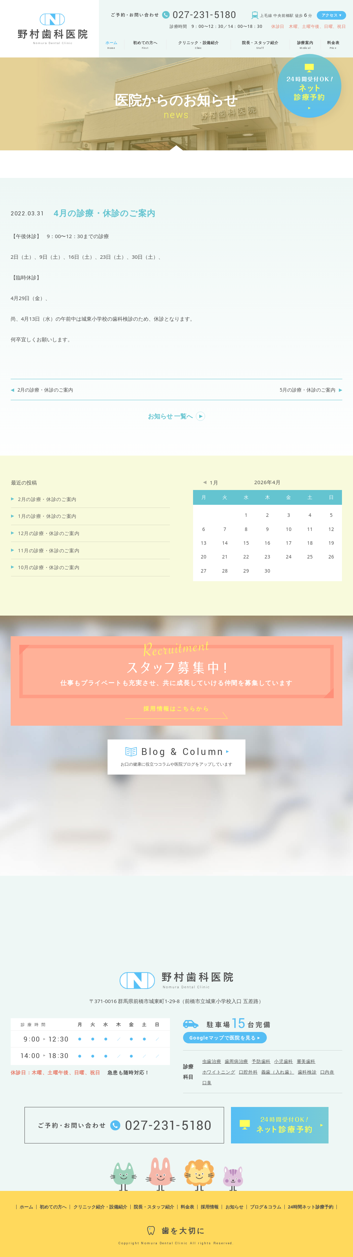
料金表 (333, 43)
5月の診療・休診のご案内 (308, 390)
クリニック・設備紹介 (198, 43)
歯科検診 (307, 1072)
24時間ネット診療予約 (310, 1207)
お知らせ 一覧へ (170, 416)
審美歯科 (306, 1061)
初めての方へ (145, 43)
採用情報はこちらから (176, 708)
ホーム (111, 43)
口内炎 (327, 1072)
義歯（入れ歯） (277, 1072)
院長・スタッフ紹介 (260, 43)
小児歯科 (283, 1061)
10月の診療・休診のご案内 (48, 567)
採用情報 (210, 1207)
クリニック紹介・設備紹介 (100, 1207)
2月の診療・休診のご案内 (45, 390)
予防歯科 (261, 1061)
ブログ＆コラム (265, 1207)
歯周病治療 (236, 1061)
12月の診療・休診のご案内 (48, 533)
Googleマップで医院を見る (224, 1038)
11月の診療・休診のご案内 (48, 550)
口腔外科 (248, 1072)
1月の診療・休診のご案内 (47, 516)
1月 (214, 482)
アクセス (332, 15)
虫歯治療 (211, 1061)
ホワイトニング (218, 1072)
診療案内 (305, 43)
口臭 (207, 1082)
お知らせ (234, 1207)
